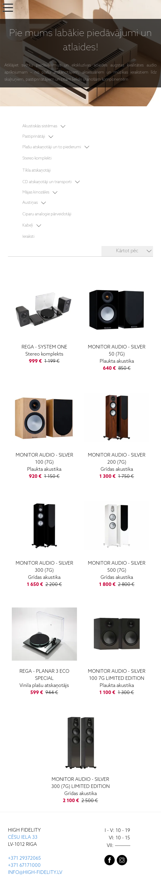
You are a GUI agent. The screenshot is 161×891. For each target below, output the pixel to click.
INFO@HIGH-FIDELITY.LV (35, 872)
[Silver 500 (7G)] (116, 541)
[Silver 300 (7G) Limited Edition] (80, 758)
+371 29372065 (24, 858)
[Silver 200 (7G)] (116, 433)
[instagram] (122, 861)
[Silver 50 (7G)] (116, 325)
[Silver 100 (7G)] (44, 433)
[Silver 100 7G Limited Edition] (116, 650)
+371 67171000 (24, 865)
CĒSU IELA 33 (22, 837)
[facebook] (109, 861)
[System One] (44, 322)
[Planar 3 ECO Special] (44, 650)
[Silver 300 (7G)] (44, 541)
